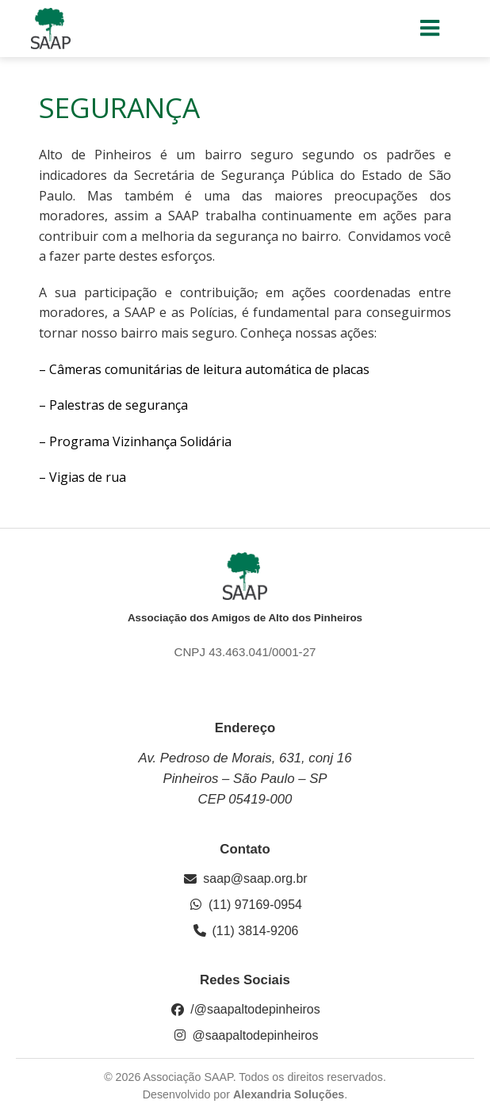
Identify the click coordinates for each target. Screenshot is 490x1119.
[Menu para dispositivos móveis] (431, 28)
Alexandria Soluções (288, 1094)
